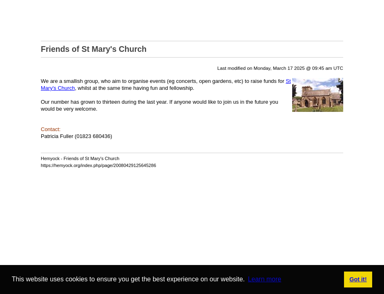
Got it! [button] (357, 279)
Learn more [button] (264, 279)
